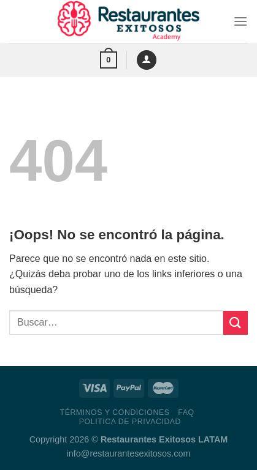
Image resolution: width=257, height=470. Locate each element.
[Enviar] (235, 323)
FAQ (186, 412)
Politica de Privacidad (130, 421)
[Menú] (240, 21)
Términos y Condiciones (115, 412)
